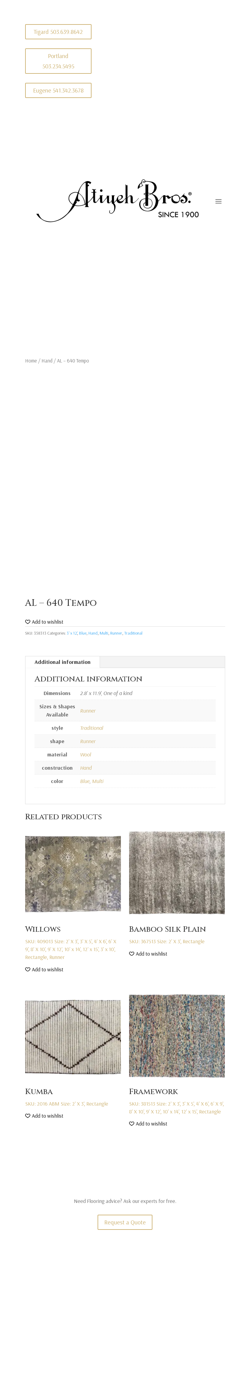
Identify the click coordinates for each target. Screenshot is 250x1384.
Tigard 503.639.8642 (58, 31)
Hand (47, 360)
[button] (44, 622)
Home (31, 360)
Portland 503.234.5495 (58, 61)
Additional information (63, 661)
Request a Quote (125, 1222)
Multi (104, 633)
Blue (82, 633)
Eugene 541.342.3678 (58, 90)
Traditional (133, 633)
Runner (116, 633)
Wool (85, 754)
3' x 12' (72, 633)
